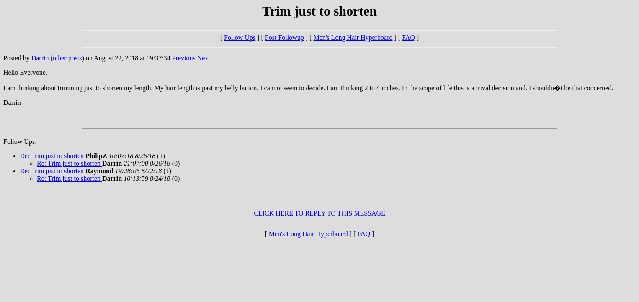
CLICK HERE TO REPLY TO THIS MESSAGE (319, 213)
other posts (67, 58)
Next (203, 58)
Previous (184, 58)
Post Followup (284, 37)
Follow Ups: (20, 141)
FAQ (408, 37)
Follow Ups (239, 37)
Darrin (41, 58)
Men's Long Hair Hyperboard (352, 37)
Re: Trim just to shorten (52, 155)
